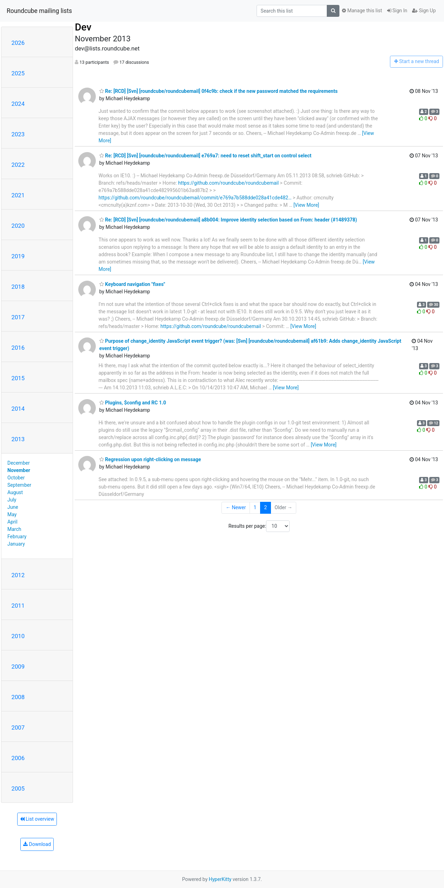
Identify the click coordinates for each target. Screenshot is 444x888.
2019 (18, 256)
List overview (37, 819)
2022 (18, 164)
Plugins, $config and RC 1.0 (132, 402)
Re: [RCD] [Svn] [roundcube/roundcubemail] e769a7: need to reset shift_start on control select (205, 155)
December (18, 463)
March (14, 529)
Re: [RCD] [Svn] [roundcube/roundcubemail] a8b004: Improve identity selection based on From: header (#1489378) (228, 220)
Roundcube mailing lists (39, 10)
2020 (18, 225)
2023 (18, 134)
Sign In (397, 10)
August (15, 492)
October (16, 477)
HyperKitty (220, 879)
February (16, 536)
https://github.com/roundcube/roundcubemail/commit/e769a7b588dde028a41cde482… (195, 197)
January (16, 544)
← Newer (236, 507)
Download (37, 844)
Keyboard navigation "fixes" (132, 284)
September (19, 485)
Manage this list (362, 10)
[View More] (306, 205)
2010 (18, 636)
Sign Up (424, 10)
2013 (18, 439)
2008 (18, 697)
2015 (18, 378)
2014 (18, 408)
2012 (18, 575)
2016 (18, 347)
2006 (18, 757)
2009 (18, 666)
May (11, 514)
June (12, 507)
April (12, 522)
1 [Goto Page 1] (255, 507)
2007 (18, 727)
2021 (18, 195)
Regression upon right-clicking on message (150, 459)
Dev (83, 27)
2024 (18, 103)
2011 (18, 605)
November (18, 470)
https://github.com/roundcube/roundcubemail (228, 183)
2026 (18, 42)
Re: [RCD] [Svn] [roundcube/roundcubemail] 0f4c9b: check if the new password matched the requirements (218, 91)
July (11, 500)
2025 (18, 73)
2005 (18, 788)
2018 (18, 286)
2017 (18, 317)
